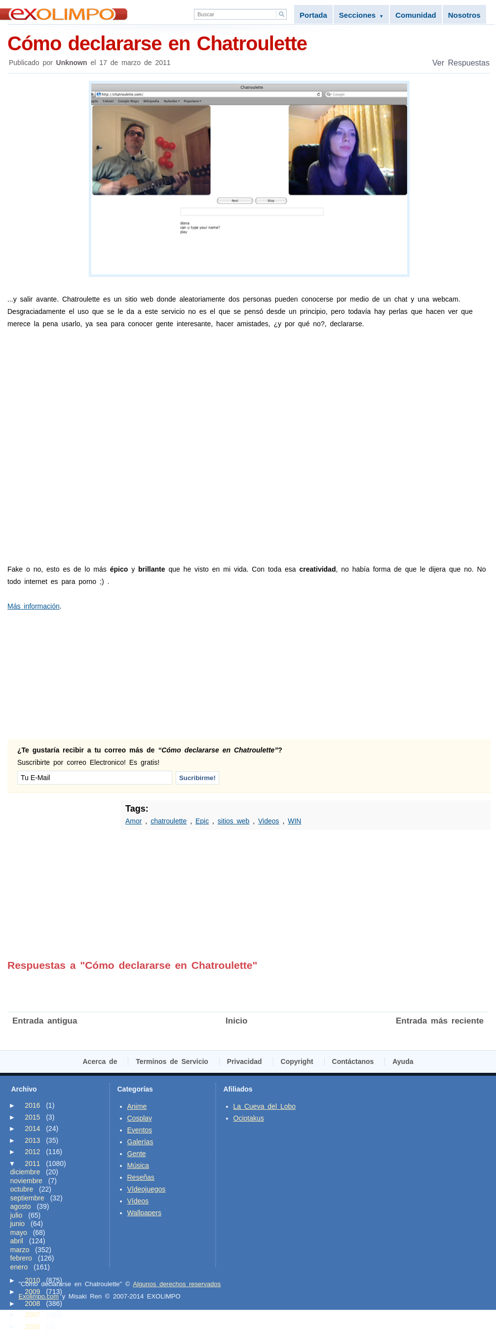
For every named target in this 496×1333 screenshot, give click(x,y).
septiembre (27, 1198)
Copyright (297, 1061)
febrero (21, 1258)
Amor (133, 821)
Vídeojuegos (146, 1189)
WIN (294, 821)
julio (16, 1215)
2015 (32, 1117)
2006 (32, 1327)
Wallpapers (144, 1213)
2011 (32, 1163)
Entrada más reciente (440, 1020)
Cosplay (140, 1118)
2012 (32, 1152)
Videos (268, 821)
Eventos (140, 1130)
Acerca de (100, 1061)
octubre (22, 1189)
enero (19, 1267)
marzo (20, 1250)
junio (17, 1224)
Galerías (140, 1142)
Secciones (361, 15)
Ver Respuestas (461, 63)
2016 (32, 1105)
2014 (32, 1128)
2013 (32, 1140)
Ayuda (402, 1061)
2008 (32, 1303)
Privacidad (244, 1061)
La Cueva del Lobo (264, 1106)
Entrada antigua (44, 1020)
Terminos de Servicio (172, 1061)
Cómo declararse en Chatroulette (249, 42)
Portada (313, 15)
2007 (32, 1315)
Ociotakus (248, 1118)
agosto (20, 1206)
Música (138, 1165)
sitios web (233, 821)
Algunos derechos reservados (177, 1284)
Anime (137, 1106)
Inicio (236, 1020)
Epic (202, 821)
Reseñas (140, 1177)
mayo (18, 1232)
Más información (33, 606)
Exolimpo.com (39, 1296)
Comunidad (415, 15)
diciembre (25, 1172)
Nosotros (464, 15)
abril (16, 1241)
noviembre (26, 1181)
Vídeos (138, 1201)
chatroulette (169, 821)
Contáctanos (353, 1061)
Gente (136, 1154)
